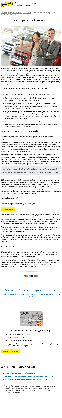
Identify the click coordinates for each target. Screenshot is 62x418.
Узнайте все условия (10, 351)
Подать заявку (8, 209)
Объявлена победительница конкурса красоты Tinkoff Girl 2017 (30, 376)
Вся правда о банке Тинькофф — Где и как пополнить (26, 379)
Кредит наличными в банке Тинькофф (20, 373)
